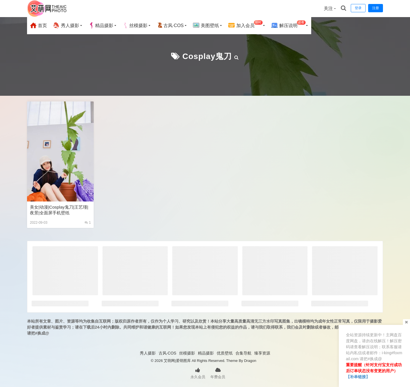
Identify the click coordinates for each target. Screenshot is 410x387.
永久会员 (197, 372)
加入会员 (245, 25)
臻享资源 (262, 353)
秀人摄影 (66, 25)
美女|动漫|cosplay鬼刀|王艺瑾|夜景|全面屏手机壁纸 (59, 210)
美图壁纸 (206, 25)
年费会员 (217, 372)
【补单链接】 (358, 376)
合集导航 (243, 353)
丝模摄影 (134, 25)
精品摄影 (100, 25)
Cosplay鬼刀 (207, 56)
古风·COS (170, 25)
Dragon (250, 361)
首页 (38, 25)
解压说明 (288, 25)
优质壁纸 (225, 353)
